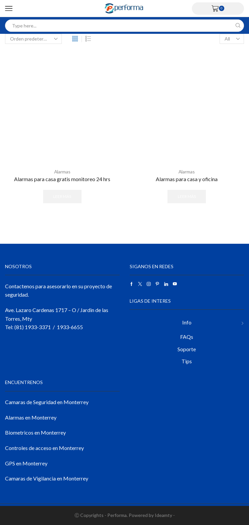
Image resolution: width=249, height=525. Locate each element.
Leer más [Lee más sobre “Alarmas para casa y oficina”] (187, 196)
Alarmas (62, 171)
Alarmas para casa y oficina (187, 179)
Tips (186, 361)
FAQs (186, 336)
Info (187, 322)
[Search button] (238, 25)
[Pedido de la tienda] (33, 39)
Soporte (186, 349)
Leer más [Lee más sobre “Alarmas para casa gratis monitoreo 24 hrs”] (62, 196)
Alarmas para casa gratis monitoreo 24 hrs (62, 179)
